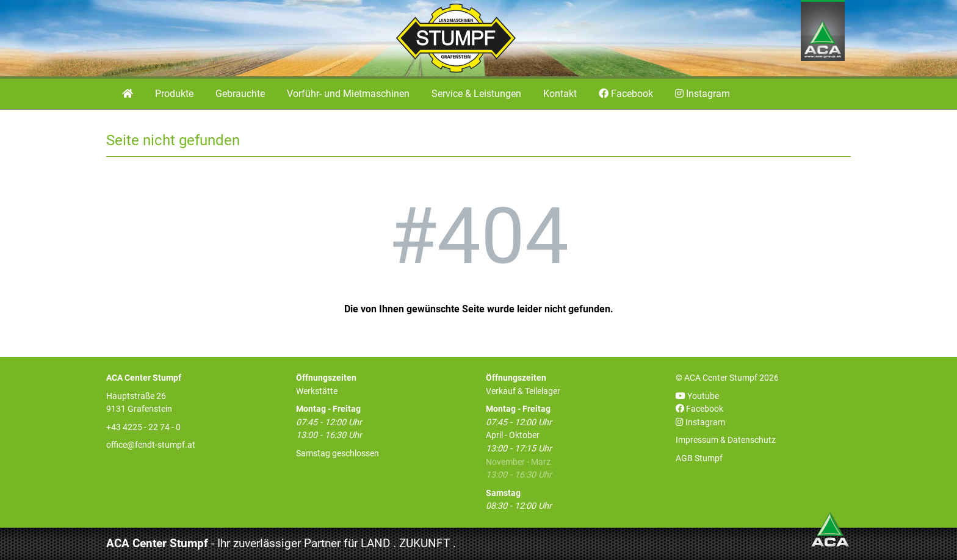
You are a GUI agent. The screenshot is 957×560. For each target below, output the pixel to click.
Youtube (697, 396)
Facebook (699, 409)
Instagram (700, 422)
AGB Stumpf (699, 458)
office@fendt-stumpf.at (150, 445)
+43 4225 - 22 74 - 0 (143, 427)
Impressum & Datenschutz (726, 440)
